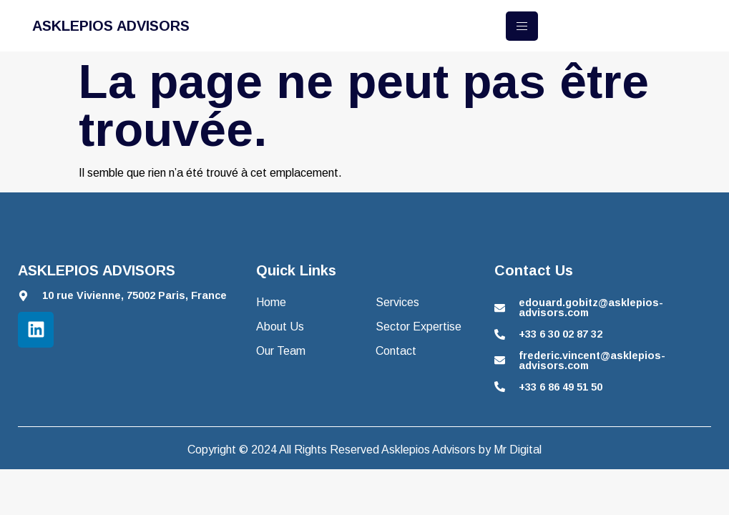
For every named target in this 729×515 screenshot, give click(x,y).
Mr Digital (518, 449)
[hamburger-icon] (522, 26)
